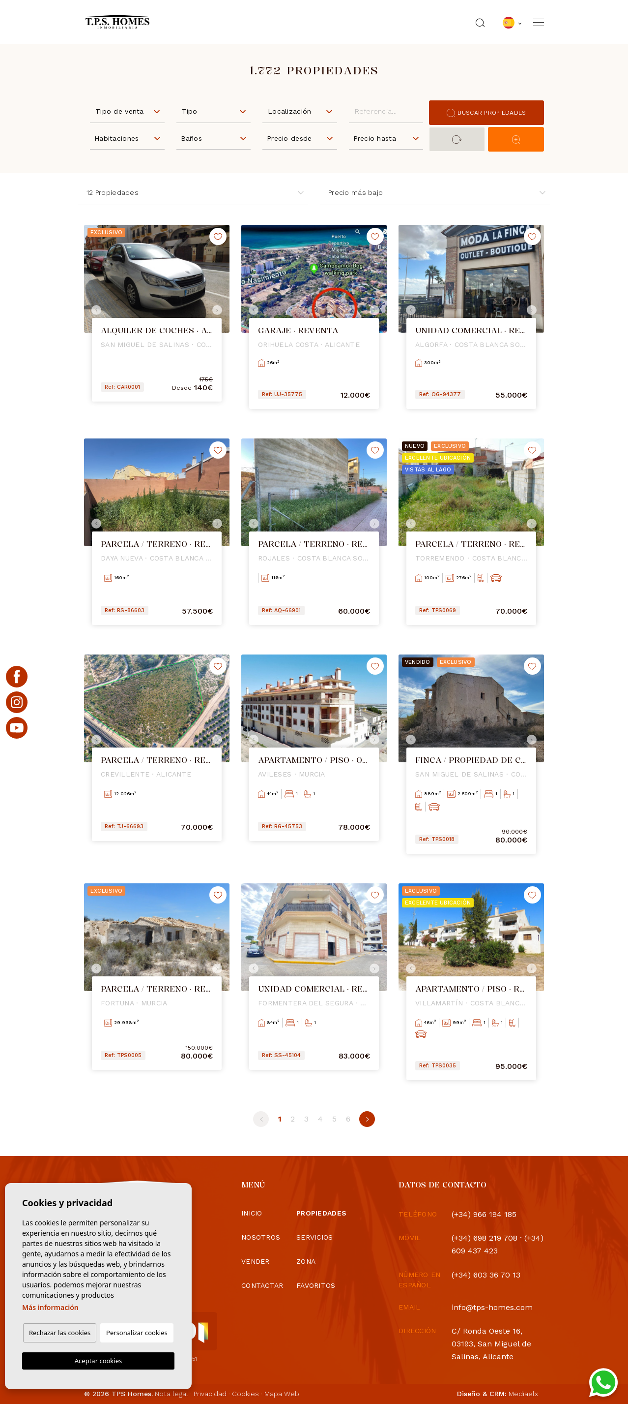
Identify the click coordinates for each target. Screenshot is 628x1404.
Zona (305, 1261)
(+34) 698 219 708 (484, 1238)
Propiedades (321, 1213)
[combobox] (127, 110)
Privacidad (210, 1394)
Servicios (314, 1237)
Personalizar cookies (137, 1332)
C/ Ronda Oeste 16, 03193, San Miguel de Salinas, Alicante (491, 1343)
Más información (50, 1307)
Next (219, 310)
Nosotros (260, 1237)
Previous (94, 310)
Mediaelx (523, 1394)
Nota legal (171, 1394)
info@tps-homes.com (492, 1307)
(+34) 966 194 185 (484, 1214)
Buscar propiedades (486, 113)
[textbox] (129, 111)
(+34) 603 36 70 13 (486, 1274)
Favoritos (316, 1285)
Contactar (262, 1285)
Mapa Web (281, 1394)
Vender (255, 1261)
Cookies (245, 1394)
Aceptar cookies (98, 1360)
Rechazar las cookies (59, 1332)
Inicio (251, 1213)
